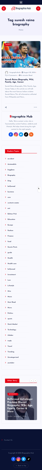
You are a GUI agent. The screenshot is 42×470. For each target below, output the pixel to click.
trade (10, 341)
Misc (9, 291)
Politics (10, 313)
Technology (12, 330)
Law (9, 280)
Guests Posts (12, 247)
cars (9, 197)
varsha (9, 416)
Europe (10, 225)
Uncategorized (13, 357)
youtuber (11, 363)
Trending (11, 352)
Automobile (12, 164)
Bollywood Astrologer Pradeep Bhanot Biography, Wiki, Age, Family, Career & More (20, 405)
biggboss (11, 170)
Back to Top (21, 466)
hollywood (11, 269)
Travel (10, 346)
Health (10, 258)
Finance (10, 236)
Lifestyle (11, 286)
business (11, 192)
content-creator (13, 203)
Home (21, 30)
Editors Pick (12, 214)
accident (11, 159)
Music (10, 297)
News (10, 308)
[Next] (35, 380)
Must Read (12, 302)
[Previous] (31, 380)
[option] (21, 403)
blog (9, 181)
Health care (12, 263)
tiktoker (10, 335)
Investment (12, 274)
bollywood (11, 186)
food (9, 241)
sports (8, 44)
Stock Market (12, 324)
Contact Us (8, 440)
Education (11, 219)
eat (9, 208)
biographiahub (12, 72)
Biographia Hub (21, 116)
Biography (11, 175)
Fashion (10, 230)
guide (10, 252)
